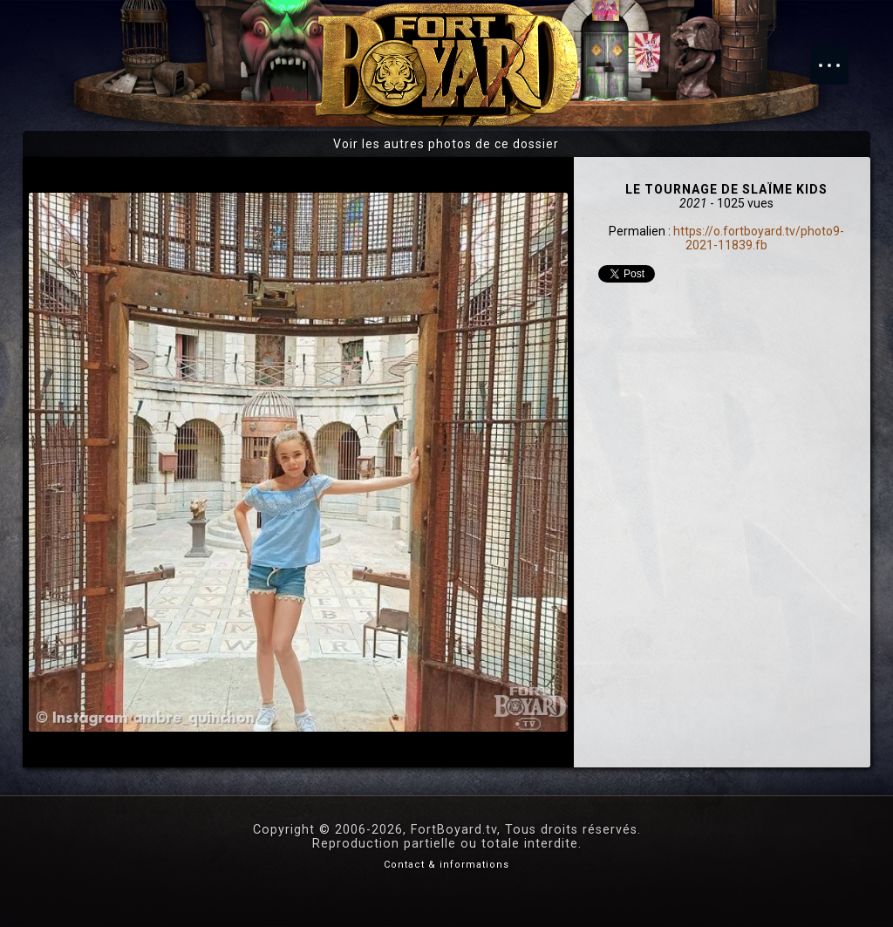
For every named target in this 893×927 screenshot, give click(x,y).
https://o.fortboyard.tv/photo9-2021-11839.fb (758, 238)
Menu (838, 56)
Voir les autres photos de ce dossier (446, 144)
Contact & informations (446, 864)
